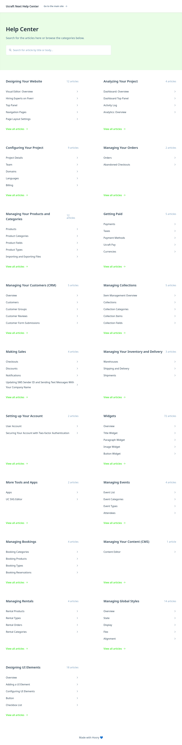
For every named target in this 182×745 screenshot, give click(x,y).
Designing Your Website (24, 81)
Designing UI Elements (23, 667)
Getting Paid (113, 214)
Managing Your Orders (121, 148)
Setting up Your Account (24, 416)
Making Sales (16, 351)
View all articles (17, 129)
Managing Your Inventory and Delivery (133, 351)
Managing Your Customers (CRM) (31, 285)
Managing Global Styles (121, 601)
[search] (60, 50)
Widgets (110, 416)
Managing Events (117, 482)
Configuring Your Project (25, 148)
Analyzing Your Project (121, 81)
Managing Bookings (21, 542)
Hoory (95, 737)
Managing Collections (120, 285)
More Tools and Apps (22, 482)
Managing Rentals (19, 601)
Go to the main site (55, 6)
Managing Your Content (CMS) (126, 542)
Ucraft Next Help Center (22, 6)
